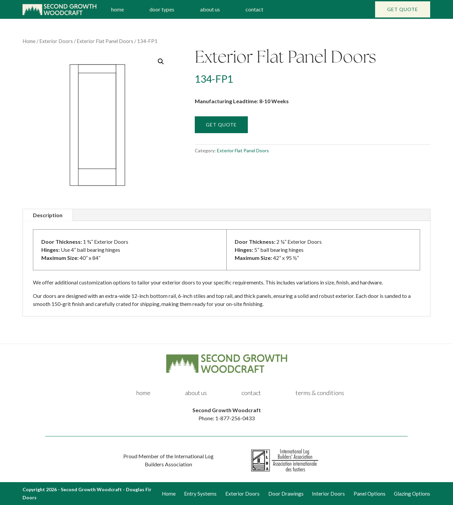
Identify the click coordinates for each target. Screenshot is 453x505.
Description (47, 215)
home (117, 9)
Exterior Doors (56, 41)
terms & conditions (320, 392)
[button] (161, 61)
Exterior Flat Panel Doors (105, 41)
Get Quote (402, 9)
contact (254, 9)
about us (210, 9)
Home (29, 41)
